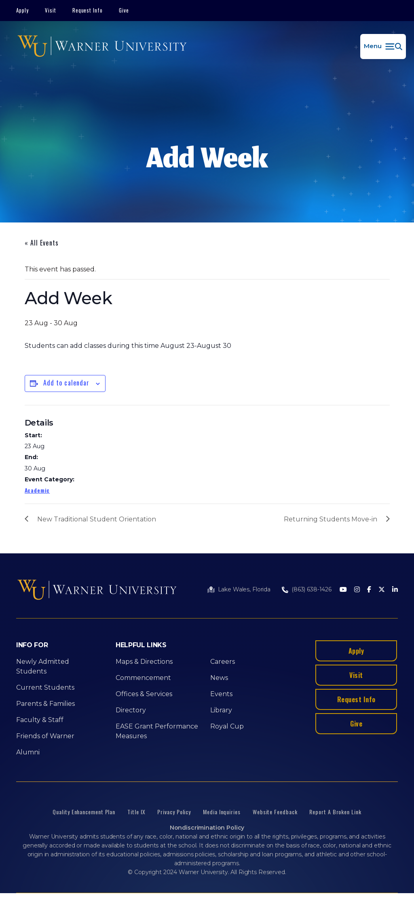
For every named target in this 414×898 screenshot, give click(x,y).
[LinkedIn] (395, 590)
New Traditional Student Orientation (96, 519)
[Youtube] (343, 590)
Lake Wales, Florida (244, 589)
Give (124, 10)
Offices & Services (144, 694)
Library (221, 710)
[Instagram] (357, 590)
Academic (37, 490)
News (219, 678)
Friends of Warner (45, 736)
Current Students (45, 687)
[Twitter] (381, 590)
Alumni (28, 752)
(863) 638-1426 (311, 589)
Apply (22, 10)
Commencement (143, 678)
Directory (131, 710)
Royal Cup (227, 726)
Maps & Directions (144, 661)
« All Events (42, 243)
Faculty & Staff (39, 720)
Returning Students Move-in (330, 519)
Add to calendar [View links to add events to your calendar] (66, 383)
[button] (383, 46)
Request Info (87, 10)
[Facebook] (369, 590)
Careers (222, 661)
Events (221, 694)
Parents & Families (45, 703)
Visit (50, 10)
